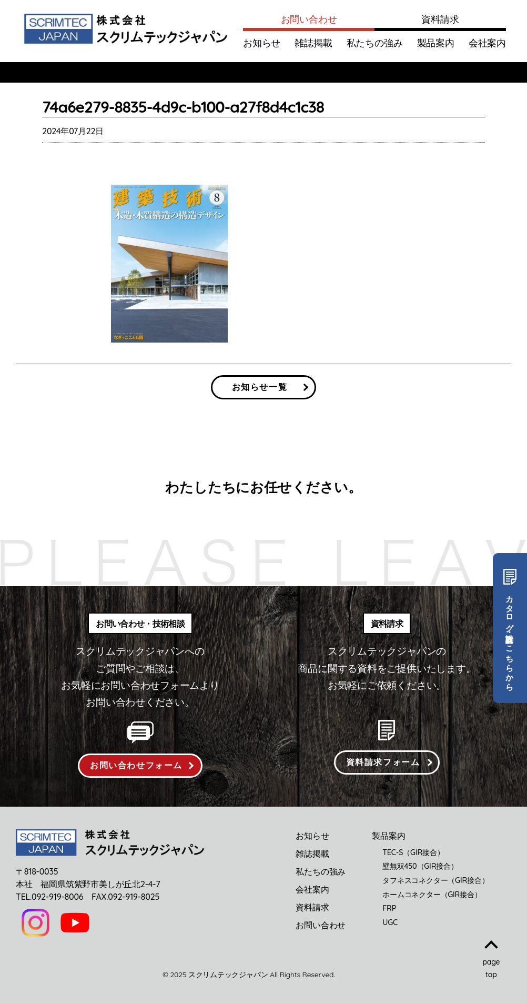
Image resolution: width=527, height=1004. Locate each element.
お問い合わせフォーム (136, 765)
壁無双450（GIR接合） (420, 866)
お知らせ (261, 43)
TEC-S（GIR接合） (413, 852)
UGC (390, 922)
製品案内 (435, 43)
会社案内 (487, 43)
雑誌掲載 (313, 43)
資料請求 (440, 19)
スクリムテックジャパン (228, 974)
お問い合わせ (309, 19)
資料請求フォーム (383, 762)
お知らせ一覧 (260, 386)
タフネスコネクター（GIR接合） (435, 880)
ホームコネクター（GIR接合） (431, 894)
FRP (389, 908)
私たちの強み (375, 43)
